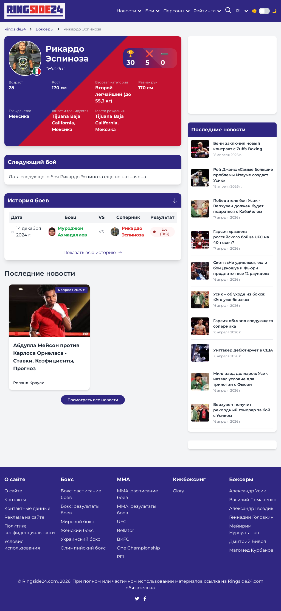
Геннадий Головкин (251, 517)
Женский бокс (77, 530)
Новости (126, 10)
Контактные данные (27, 508)
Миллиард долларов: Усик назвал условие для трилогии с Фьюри (240, 379)
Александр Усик (247, 490)
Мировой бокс (77, 521)
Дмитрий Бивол (247, 541)
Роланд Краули (28, 382)
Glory (178, 490)
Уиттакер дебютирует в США (243, 350)
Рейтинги (204, 10)
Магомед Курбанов (251, 550)
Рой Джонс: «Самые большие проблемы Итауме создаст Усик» (243, 175)
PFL (121, 556)
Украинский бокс (80, 539)
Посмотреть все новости (93, 399)
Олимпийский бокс (83, 548)
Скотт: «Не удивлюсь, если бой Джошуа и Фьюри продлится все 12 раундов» (241, 268)
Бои (149, 10)
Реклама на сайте (24, 517)
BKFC (123, 539)
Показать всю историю (92, 252)
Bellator (125, 530)
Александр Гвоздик (251, 508)
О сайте (13, 490)
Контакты (15, 499)
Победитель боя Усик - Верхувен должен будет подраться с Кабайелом (238, 206)
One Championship (138, 548)
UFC (122, 521)
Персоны (173, 10)
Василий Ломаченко (252, 499)
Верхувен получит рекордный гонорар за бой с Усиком (241, 410)
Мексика (19, 116)
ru (239, 10)
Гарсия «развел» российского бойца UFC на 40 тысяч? (241, 237)
